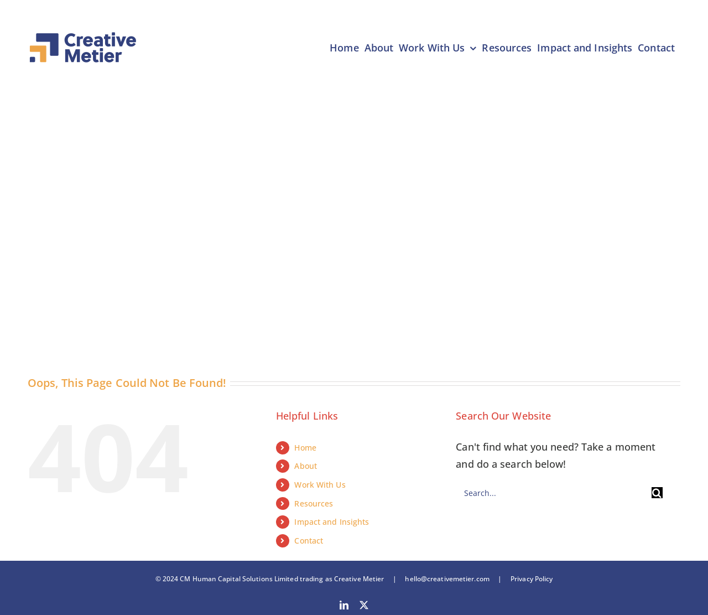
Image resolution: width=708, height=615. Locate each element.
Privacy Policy (527, 578)
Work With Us (319, 484)
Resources (313, 503)
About (305, 466)
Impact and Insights (331, 521)
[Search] (657, 492)
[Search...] (553, 492)
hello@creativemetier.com (447, 578)
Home (305, 447)
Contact (308, 540)
